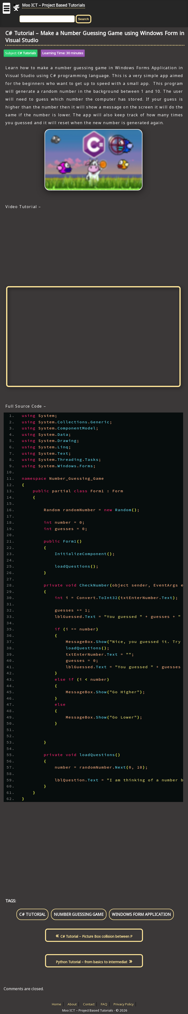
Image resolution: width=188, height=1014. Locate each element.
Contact (88, 1004)
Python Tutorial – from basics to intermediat (91, 962)
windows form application (141, 914)
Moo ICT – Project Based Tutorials (53, 5)
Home (56, 1004)
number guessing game (79, 914)
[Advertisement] (93, 247)
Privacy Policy (124, 1004)
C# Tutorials (27, 53)
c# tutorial (32, 914)
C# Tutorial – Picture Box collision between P (96, 936)
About (72, 1004)
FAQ (104, 1004)
